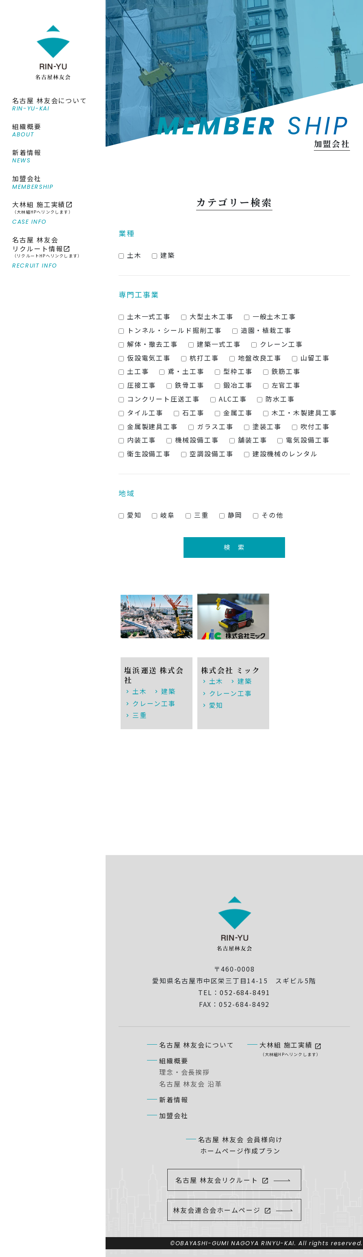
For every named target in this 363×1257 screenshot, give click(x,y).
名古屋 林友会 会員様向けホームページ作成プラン (240, 1144)
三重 (139, 715)
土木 (139, 691)
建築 (168, 691)
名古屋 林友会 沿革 (190, 1083)
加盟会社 (173, 1114)
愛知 (216, 705)
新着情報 (173, 1099)
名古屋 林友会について (196, 1044)
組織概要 (173, 1060)
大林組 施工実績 (290, 1048)
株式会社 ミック (231, 670)
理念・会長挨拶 (184, 1071)
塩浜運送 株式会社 (154, 675)
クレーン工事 (154, 703)
